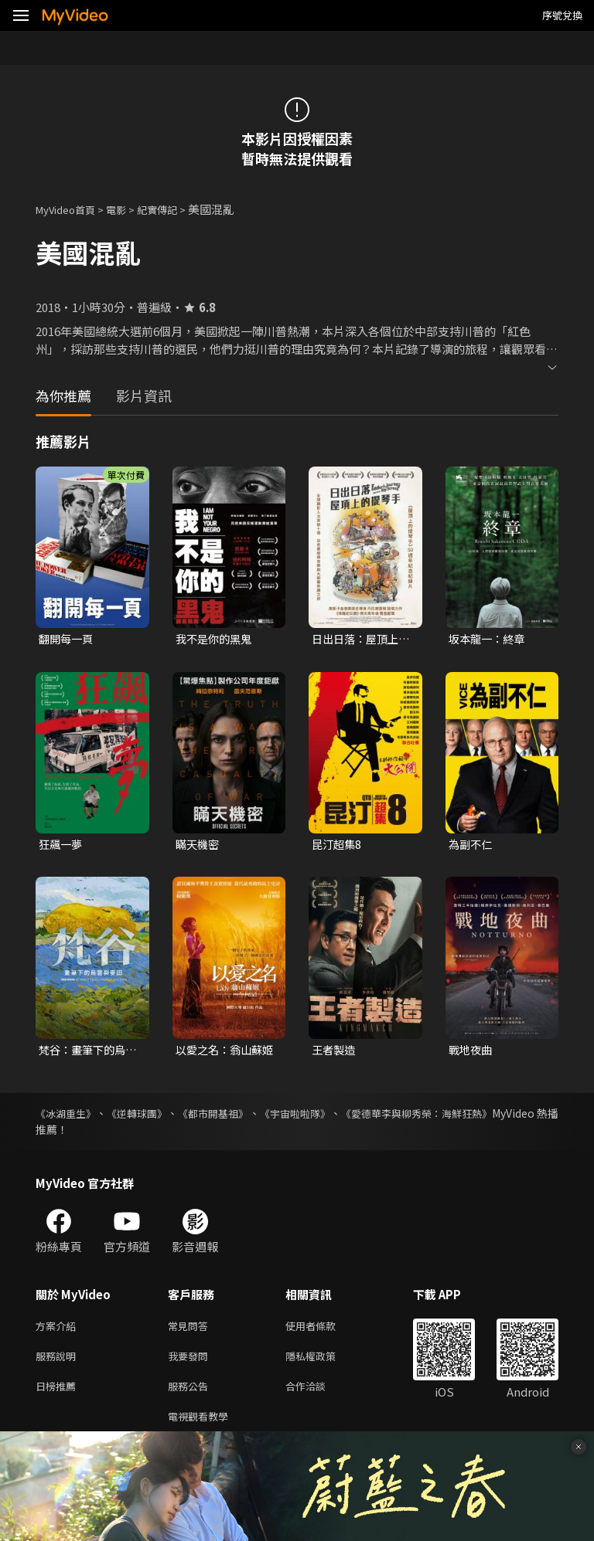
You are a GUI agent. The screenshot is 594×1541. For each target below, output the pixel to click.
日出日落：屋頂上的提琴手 (358, 639)
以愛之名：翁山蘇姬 (222, 1052)
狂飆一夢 (62, 846)
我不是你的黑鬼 (216, 639)
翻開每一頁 (68, 639)
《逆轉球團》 (153, 1117)
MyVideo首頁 (71, 209)
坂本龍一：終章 (489, 639)
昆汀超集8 (338, 846)
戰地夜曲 (472, 1052)
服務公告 (191, 1395)
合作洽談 (318, 1395)
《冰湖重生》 (68, 1117)
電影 (128, 209)
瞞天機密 (199, 846)
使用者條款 (324, 1330)
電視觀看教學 (202, 1428)
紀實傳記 (174, 209)
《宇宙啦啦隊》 (339, 1117)
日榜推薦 (59, 1395)
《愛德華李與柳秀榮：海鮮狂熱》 (477, 1117)
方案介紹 (59, 1330)
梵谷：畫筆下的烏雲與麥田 (85, 1052)
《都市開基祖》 (243, 1117)
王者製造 (335, 1052)
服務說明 (59, 1363)
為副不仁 (472, 846)
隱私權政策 (324, 1363)
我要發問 (191, 1363)
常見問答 (191, 1330)
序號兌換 (562, 15)
